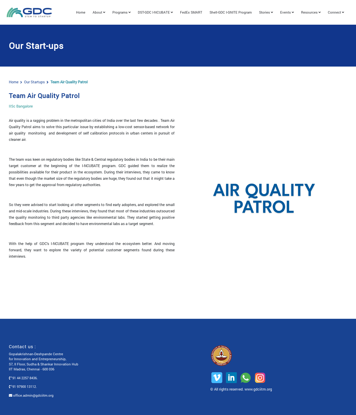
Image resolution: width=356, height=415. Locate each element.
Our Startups (34, 81)
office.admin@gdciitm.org (31, 395)
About (99, 12)
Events (287, 12)
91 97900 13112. (23, 386)
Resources (311, 12)
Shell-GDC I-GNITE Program (231, 12)
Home (80, 12)
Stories (266, 12)
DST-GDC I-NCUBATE (155, 12)
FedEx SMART (191, 12)
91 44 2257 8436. (23, 378)
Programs (121, 12)
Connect (336, 12)
